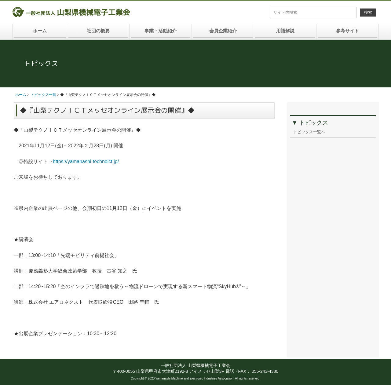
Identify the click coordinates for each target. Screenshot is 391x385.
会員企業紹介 (223, 30)
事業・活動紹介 (160, 30)
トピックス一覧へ (309, 132)
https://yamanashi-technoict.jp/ (88, 161)
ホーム (40, 30)
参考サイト (347, 30)
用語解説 (285, 30)
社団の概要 (98, 30)
